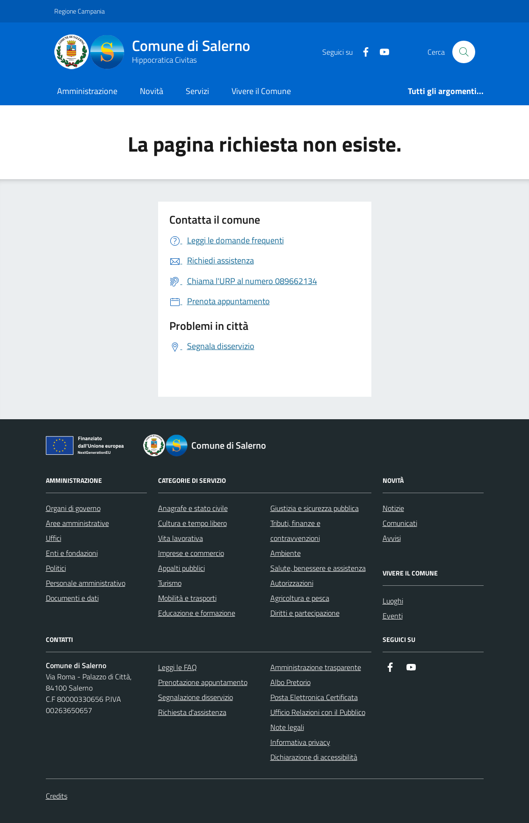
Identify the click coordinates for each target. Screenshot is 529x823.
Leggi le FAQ (177, 667)
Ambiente (285, 553)
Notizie (393, 508)
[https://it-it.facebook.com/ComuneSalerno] (362, 52)
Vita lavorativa (180, 538)
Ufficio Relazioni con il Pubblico (317, 712)
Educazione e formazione (196, 613)
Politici (56, 568)
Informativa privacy (300, 742)
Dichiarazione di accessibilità (313, 757)
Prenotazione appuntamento (202, 682)
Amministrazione (87, 91)
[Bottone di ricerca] (463, 52)
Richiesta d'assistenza (192, 712)
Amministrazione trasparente (315, 667)
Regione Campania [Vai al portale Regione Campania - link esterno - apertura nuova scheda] (79, 11)
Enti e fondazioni (72, 553)
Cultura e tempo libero (192, 523)
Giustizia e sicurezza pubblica (314, 508)
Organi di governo (73, 508)
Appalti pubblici (181, 568)
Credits (56, 795)
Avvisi (392, 538)
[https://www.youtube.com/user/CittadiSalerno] (380, 52)
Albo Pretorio (290, 682)
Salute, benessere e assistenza (318, 568)
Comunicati (400, 523)
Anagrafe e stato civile (193, 508)
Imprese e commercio (191, 553)
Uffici (53, 538)
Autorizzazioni (291, 583)
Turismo (169, 583)
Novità (151, 91)
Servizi (197, 91)
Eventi (393, 615)
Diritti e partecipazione (305, 613)
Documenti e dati (72, 598)
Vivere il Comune (261, 91)
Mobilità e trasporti (187, 598)
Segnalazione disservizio (195, 697)
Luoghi (393, 600)
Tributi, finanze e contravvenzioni (295, 530)
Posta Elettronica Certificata (314, 697)
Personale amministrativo (85, 583)
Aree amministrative (77, 523)
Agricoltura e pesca (299, 598)
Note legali (287, 727)
